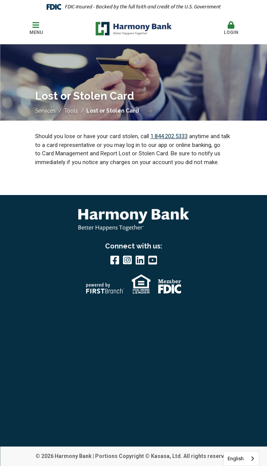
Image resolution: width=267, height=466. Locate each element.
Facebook (114, 260)
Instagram (127, 260)
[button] (231, 29)
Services (45, 111)
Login (231, 28)
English (236, 458)
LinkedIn (140, 260)
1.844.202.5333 (169, 136)
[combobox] (241, 458)
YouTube (152, 260)
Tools (71, 111)
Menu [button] (36, 28)
